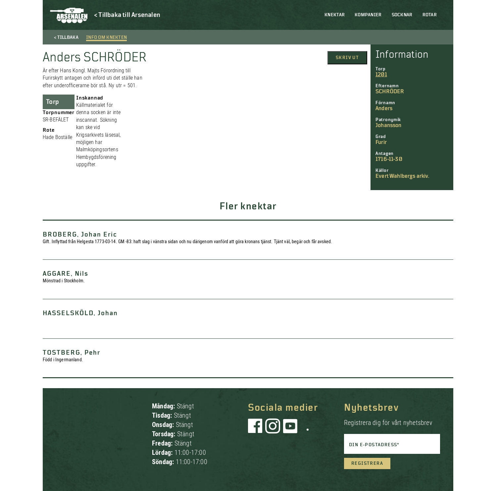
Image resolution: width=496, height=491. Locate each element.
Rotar (429, 15)
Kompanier (368, 15)
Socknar (402, 15)
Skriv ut (347, 57)
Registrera (367, 463)
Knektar (334, 15)
